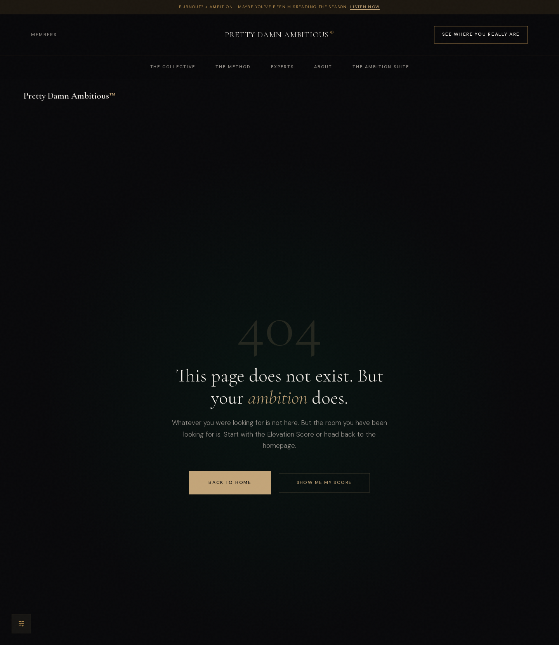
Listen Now (365, 6)
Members (44, 34)
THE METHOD (233, 66)
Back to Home (229, 482)
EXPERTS (282, 66)
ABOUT (323, 66)
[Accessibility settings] (21, 623)
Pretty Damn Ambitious (69, 95)
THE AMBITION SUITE (380, 66)
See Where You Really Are (481, 34)
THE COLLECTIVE (173, 66)
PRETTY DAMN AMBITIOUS (279, 34)
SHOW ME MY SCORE (324, 482)
